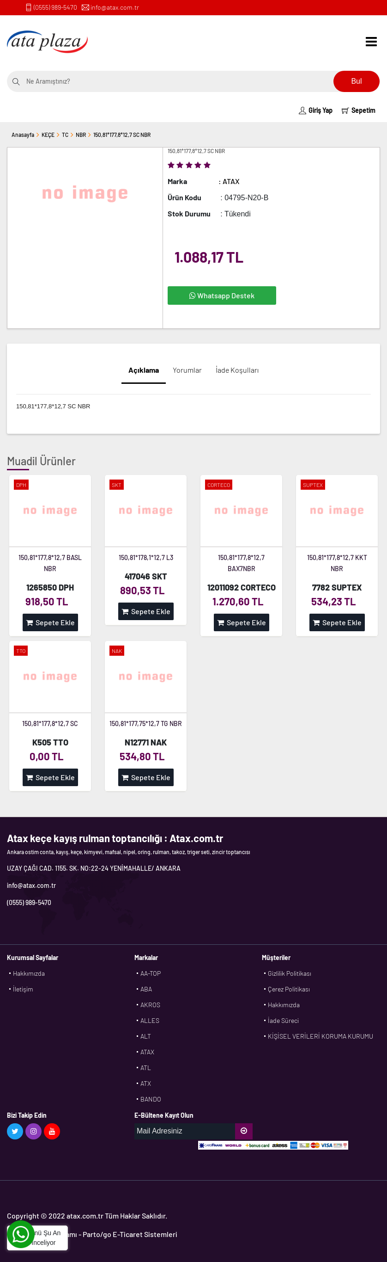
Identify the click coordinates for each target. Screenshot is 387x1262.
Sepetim (358, 110)
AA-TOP (150, 973)
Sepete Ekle (50, 622)
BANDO (150, 1099)
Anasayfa (23, 134)
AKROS (150, 1005)
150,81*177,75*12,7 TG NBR (145, 723)
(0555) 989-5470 (55, 7)
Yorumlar (187, 369)
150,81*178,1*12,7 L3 (146, 557)
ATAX (147, 1052)
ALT (145, 1036)
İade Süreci (283, 1020)
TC (65, 134)
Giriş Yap (316, 110)
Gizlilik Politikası (289, 973)
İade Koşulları (237, 369)
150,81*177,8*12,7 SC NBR (122, 134)
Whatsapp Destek (221, 295)
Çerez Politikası (289, 989)
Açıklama (143, 369)
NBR (81, 134)
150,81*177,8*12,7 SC (50, 723)
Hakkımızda (29, 973)
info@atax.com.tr (115, 7)
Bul (356, 81)
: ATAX (229, 181)
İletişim (23, 989)
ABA (146, 989)
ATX (145, 1083)
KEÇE (48, 134)
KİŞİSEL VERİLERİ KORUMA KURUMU (320, 1036)
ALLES (149, 1020)
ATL (145, 1067)
